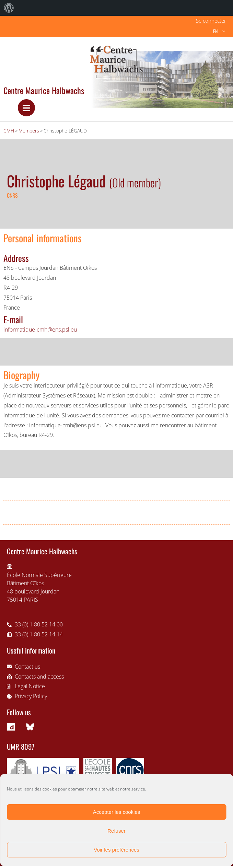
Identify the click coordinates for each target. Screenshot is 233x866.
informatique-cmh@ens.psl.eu (40, 329)
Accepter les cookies (116, 812)
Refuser (116, 831)
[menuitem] (9, 8)
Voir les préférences (116, 850)
